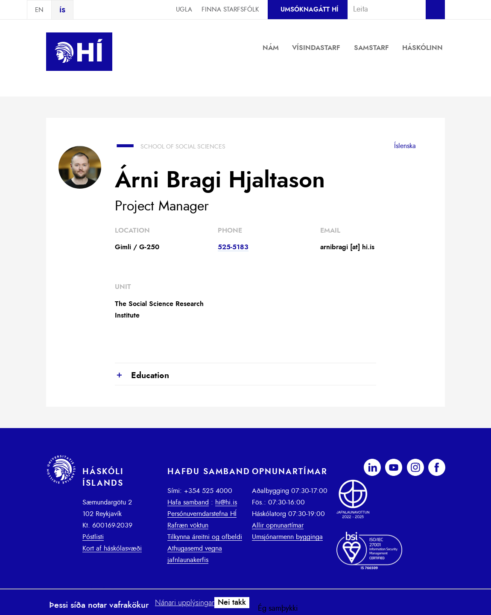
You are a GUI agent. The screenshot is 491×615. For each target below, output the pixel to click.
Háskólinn (422, 47)
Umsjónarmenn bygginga (287, 536)
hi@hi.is (226, 502)
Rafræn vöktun (187, 525)
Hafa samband (188, 502)
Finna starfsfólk (230, 9)
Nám (271, 47)
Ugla (184, 9)
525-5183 (233, 247)
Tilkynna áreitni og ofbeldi (204, 536)
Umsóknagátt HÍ (309, 9)
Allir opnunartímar (278, 525)
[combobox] (383, 9)
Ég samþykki (278, 608)
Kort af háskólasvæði (112, 548)
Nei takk (232, 602)
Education (142, 376)
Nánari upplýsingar (184, 603)
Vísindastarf (316, 47)
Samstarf (371, 47)
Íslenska (405, 146)
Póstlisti (93, 536)
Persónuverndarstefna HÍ (202, 513)
